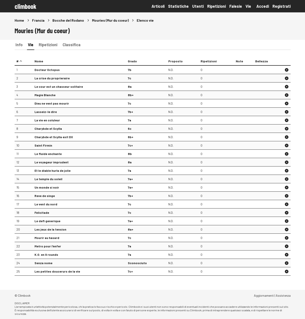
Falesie (235, 6)
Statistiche (178, 6)
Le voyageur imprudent (52, 162)
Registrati (281, 6)
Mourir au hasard (47, 238)
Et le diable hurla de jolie (53, 170)
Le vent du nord (46, 204)
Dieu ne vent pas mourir (52, 103)
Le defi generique (47, 221)
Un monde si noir (47, 187)
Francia (38, 20)
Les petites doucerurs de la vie (57, 271)
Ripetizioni (216, 6)
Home (19, 20)
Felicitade (42, 212)
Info (19, 44)
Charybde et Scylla (48, 128)
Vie (248, 6)
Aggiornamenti (264, 295)
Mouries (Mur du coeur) (110, 20)
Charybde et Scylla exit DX (54, 137)
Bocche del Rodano (68, 20)
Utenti (198, 6)
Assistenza (283, 295)
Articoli (158, 6)
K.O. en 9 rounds (46, 254)
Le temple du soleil (48, 179)
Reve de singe (45, 196)
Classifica (72, 44)
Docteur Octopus (47, 70)
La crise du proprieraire (52, 78)
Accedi (262, 6)
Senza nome (43, 263)
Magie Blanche (45, 95)
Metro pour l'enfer (48, 246)
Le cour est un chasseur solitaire (59, 86)
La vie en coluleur (47, 120)
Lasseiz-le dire (46, 112)
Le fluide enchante (48, 154)
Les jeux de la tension (50, 229)
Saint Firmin (43, 145)
